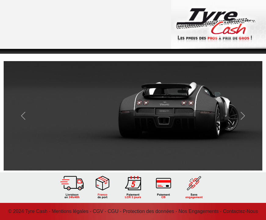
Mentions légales (70, 211)
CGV (98, 211)
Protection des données (148, 211)
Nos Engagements (198, 211)
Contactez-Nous (240, 211)
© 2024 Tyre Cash (27, 211)
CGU (113, 211)
